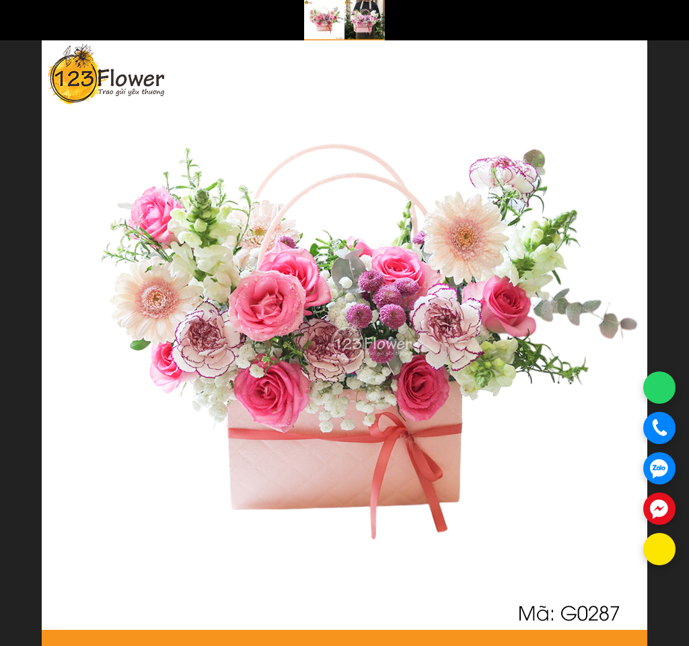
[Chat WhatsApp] (659, 387)
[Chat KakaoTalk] (659, 549)
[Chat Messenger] (659, 509)
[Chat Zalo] (659, 468)
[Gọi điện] (659, 428)
